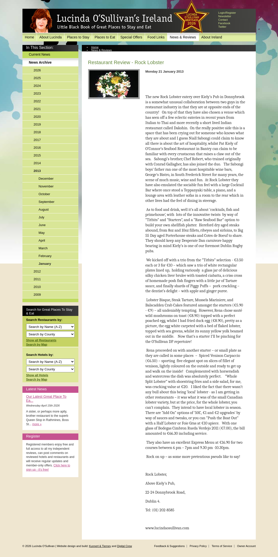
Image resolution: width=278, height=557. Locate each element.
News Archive (40, 62)
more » (36, 424)
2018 (37, 132)
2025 (37, 78)
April (42, 240)
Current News (39, 54)
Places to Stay (78, 37)
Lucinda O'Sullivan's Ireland (101, 21)
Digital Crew (124, 546)
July (41, 217)
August (44, 209)
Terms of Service (222, 546)
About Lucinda (50, 37)
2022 (37, 101)
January (45, 264)
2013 (37, 171)
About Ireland (211, 37)
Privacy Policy (198, 546)
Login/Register (227, 12)
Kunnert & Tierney (100, 546)
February (45, 256)
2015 (37, 155)
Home (29, 37)
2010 (37, 287)
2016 (37, 147)
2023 (37, 93)
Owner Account (246, 546)
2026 (37, 70)
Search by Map (36, 344)
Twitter (222, 26)
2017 (37, 140)
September (47, 202)
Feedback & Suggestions (169, 546)
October (44, 194)
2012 (37, 271)
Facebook (224, 23)
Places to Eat (105, 37)
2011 (37, 279)
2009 (37, 294)
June (42, 225)
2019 (37, 124)
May (42, 233)
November (46, 186)
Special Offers (131, 37)
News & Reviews (183, 37)
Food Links (155, 37)
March (43, 248)
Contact (223, 19)
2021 (37, 109)
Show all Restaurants (41, 340)
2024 (37, 86)
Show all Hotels (37, 375)
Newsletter (224, 16)
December (46, 178)
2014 (37, 163)
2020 (37, 117)
